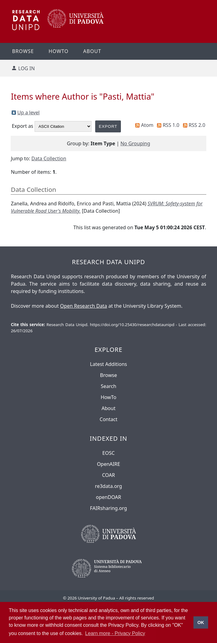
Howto (59, 51)
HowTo (108, 397)
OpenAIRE (108, 464)
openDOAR (108, 497)
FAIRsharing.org (108, 508)
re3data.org (108, 486)
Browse (23, 51)
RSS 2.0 (197, 125)
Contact (109, 419)
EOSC (108, 453)
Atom (147, 125)
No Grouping (135, 143)
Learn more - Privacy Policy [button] (115, 633)
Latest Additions (108, 364)
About (92, 51)
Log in (26, 68)
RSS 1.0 (171, 125)
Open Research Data (83, 305)
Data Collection (49, 158)
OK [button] (200, 622)
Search (108, 386)
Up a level (28, 112)
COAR (108, 475)
